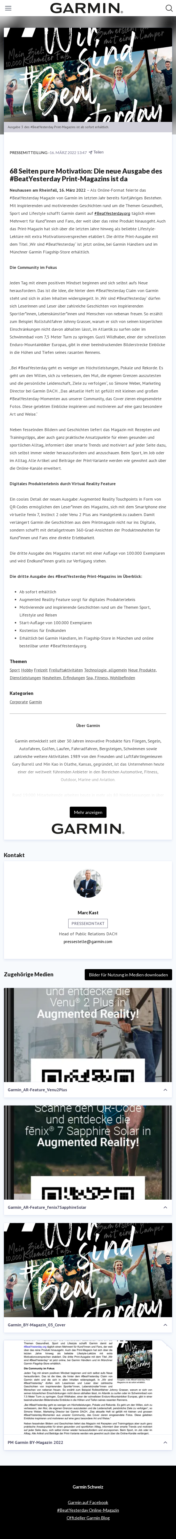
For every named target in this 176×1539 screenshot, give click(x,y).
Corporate (19, 702)
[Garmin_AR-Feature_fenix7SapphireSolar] (88, 1152)
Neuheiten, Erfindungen (63, 677)
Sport (15, 670)
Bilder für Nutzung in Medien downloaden (128, 974)
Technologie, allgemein (105, 670)
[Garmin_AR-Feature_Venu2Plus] (88, 1035)
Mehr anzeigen (88, 812)
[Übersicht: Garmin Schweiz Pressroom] (86, 8)
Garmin (35, 702)
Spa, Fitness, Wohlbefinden (110, 677)
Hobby (27, 670)
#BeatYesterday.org (112, 213)
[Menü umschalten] (8, 8)
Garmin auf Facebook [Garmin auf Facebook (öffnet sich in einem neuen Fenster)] (88, 1502)
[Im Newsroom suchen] (169, 8)
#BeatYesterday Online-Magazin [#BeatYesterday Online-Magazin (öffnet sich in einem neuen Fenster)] (88, 1510)
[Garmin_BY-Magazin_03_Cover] (88, 1270)
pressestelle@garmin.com (88, 941)
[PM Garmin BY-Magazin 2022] (88, 1387)
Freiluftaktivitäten (66, 670)
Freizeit (41, 670)
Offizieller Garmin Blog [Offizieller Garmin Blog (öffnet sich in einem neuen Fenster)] (88, 1517)
